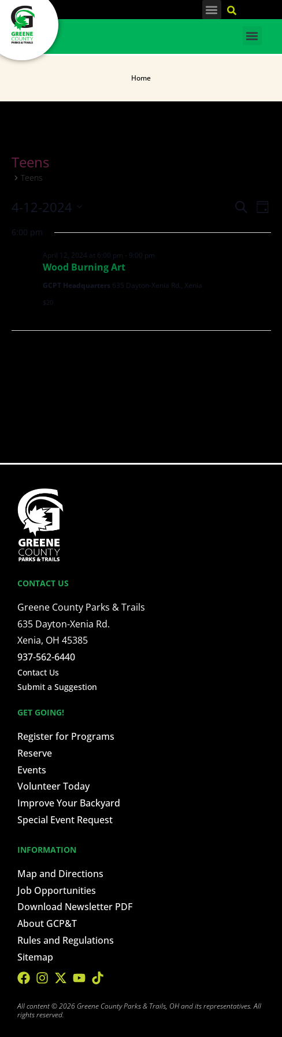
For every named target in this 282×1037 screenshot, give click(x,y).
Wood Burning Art (84, 267)
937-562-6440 (46, 657)
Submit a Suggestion (57, 686)
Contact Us (38, 672)
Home (141, 78)
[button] (211, 9)
